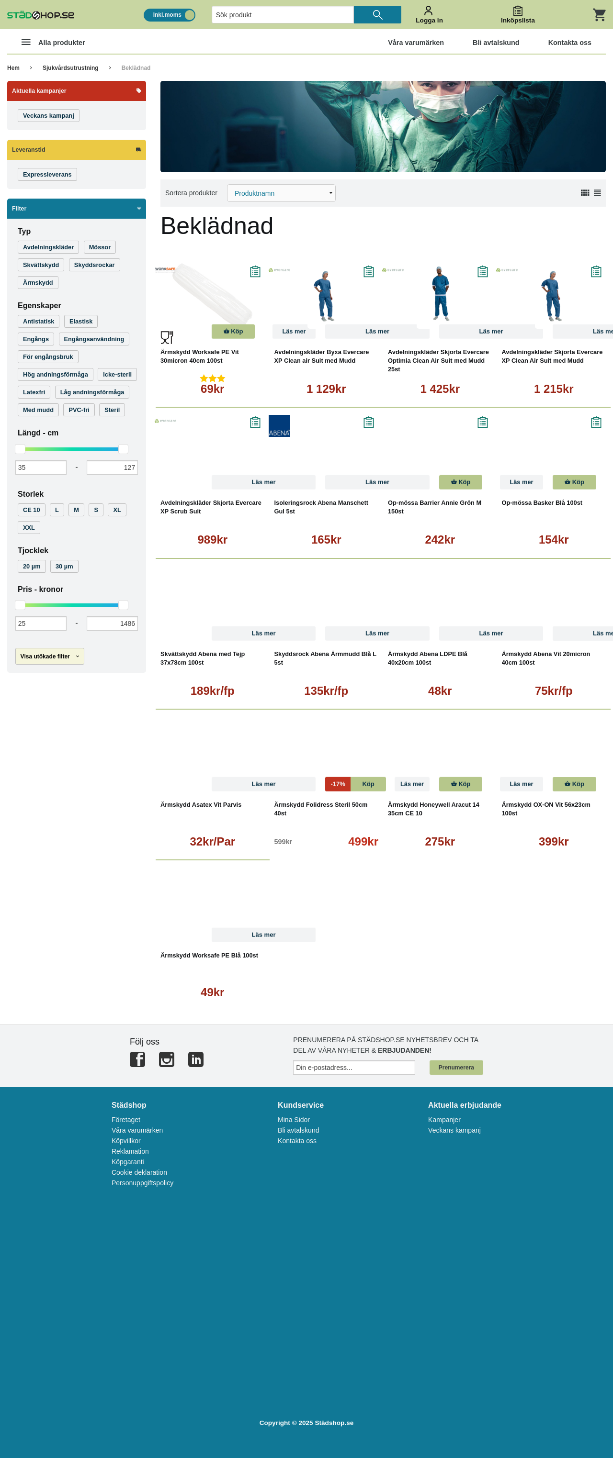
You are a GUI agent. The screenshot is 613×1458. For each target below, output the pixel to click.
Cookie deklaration (139, 1172)
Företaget (126, 1120)
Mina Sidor (294, 1120)
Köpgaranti (128, 1162)
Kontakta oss (297, 1141)
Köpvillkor (126, 1141)
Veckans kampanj (454, 1130)
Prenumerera (456, 1067)
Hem (13, 68)
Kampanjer (444, 1120)
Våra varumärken (137, 1130)
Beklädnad (136, 68)
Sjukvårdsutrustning (71, 68)
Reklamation (130, 1151)
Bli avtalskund (298, 1130)
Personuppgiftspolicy (142, 1183)
